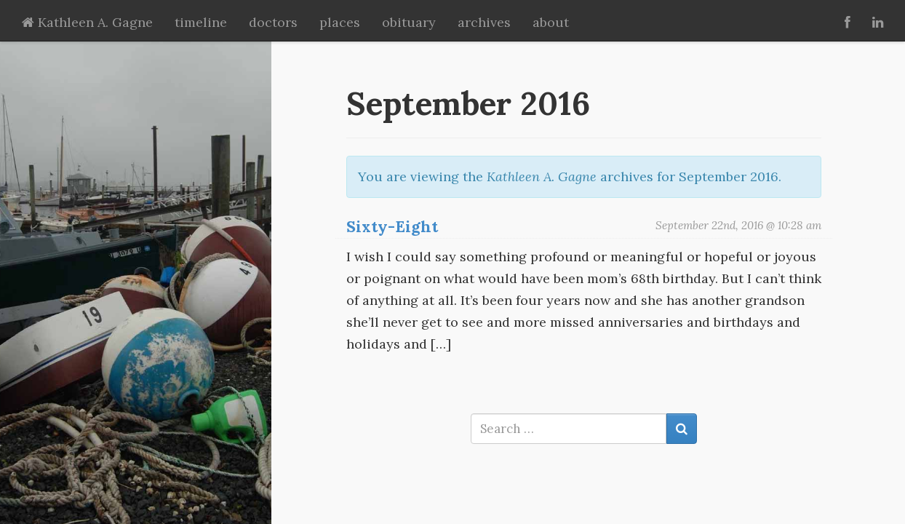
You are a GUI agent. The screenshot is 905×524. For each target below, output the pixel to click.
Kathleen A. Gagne (87, 22)
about (551, 22)
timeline (201, 22)
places (339, 22)
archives (484, 22)
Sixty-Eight (392, 226)
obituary (409, 22)
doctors (273, 22)
